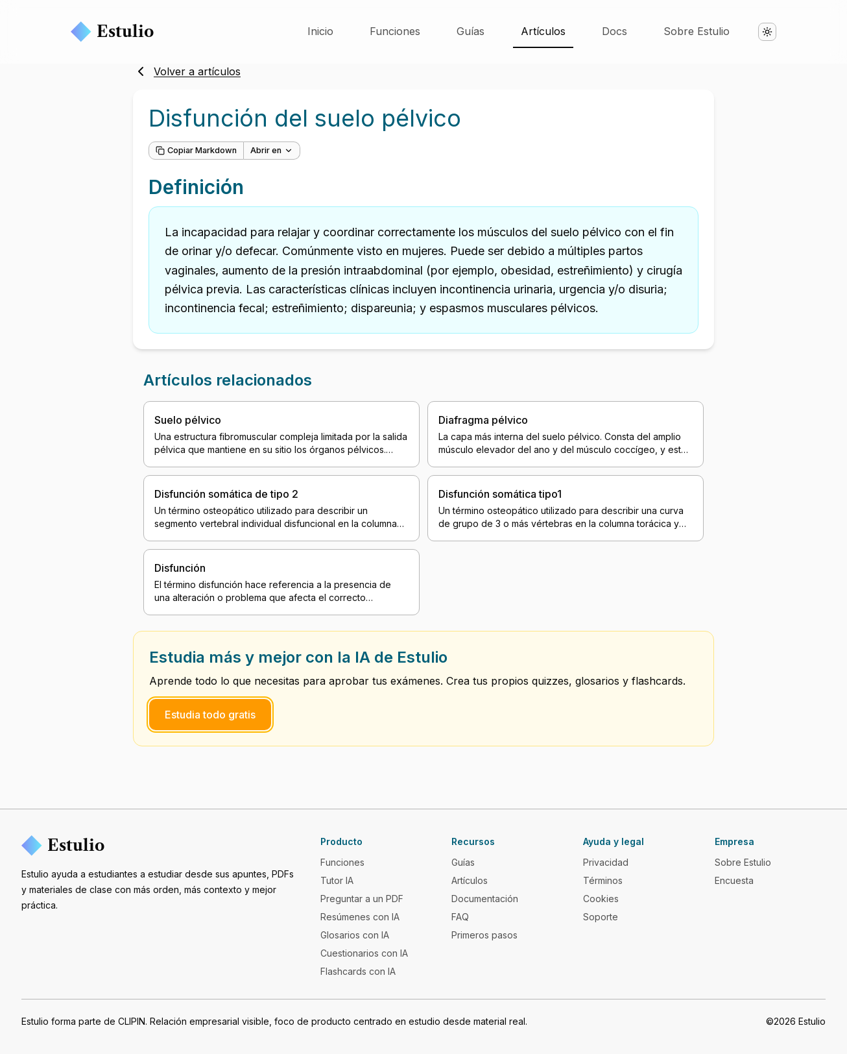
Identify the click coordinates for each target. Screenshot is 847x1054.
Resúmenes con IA (360, 916)
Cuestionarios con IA (364, 953)
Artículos (543, 31)
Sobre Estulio (696, 31)
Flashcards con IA (358, 971)
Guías (470, 31)
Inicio (320, 31)
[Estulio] (160, 845)
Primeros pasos (484, 934)
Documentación (484, 898)
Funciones (395, 31)
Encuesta (734, 880)
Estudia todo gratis (210, 714)
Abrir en (271, 150)
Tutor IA (336, 880)
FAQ (460, 916)
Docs (614, 31)
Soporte (600, 916)
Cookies (601, 898)
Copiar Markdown (196, 150)
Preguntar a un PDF (361, 898)
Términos (603, 880)
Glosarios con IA (354, 934)
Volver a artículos (187, 71)
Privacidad (605, 862)
